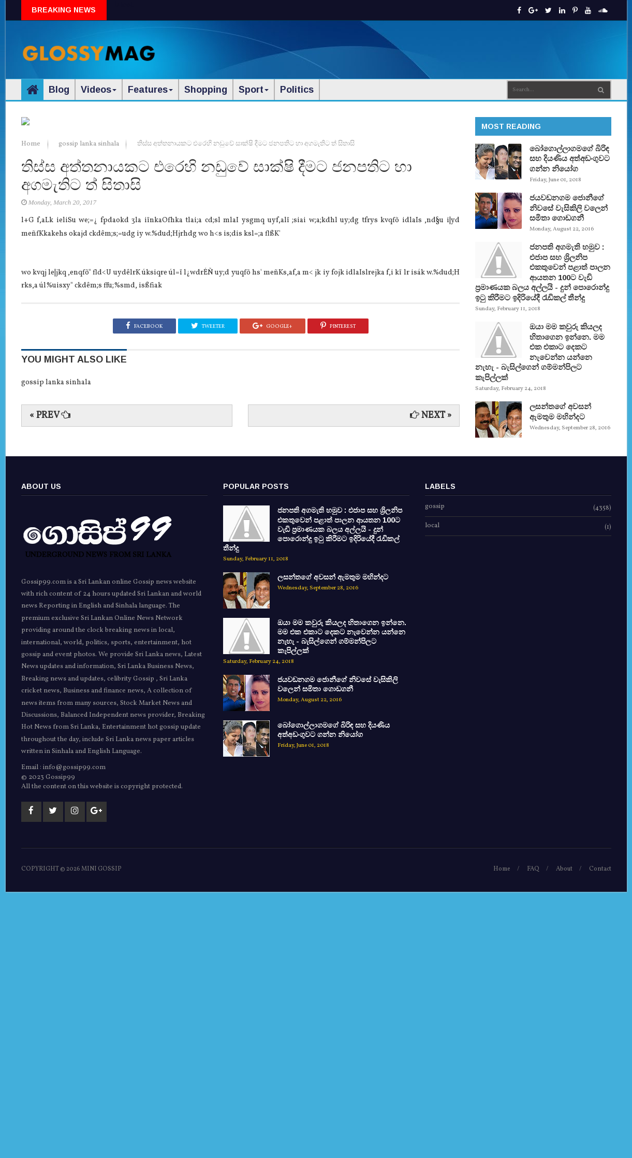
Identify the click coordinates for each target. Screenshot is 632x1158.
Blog (59, 89)
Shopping (205, 89)
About (564, 1135)
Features (150, 89)
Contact (600, 1135)
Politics (297, 89)
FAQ (533, 1135)
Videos (98, 89)
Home (31, 413)
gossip (435, 774)
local (432, 793)
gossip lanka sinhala (89, 413)
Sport (254, 89)
